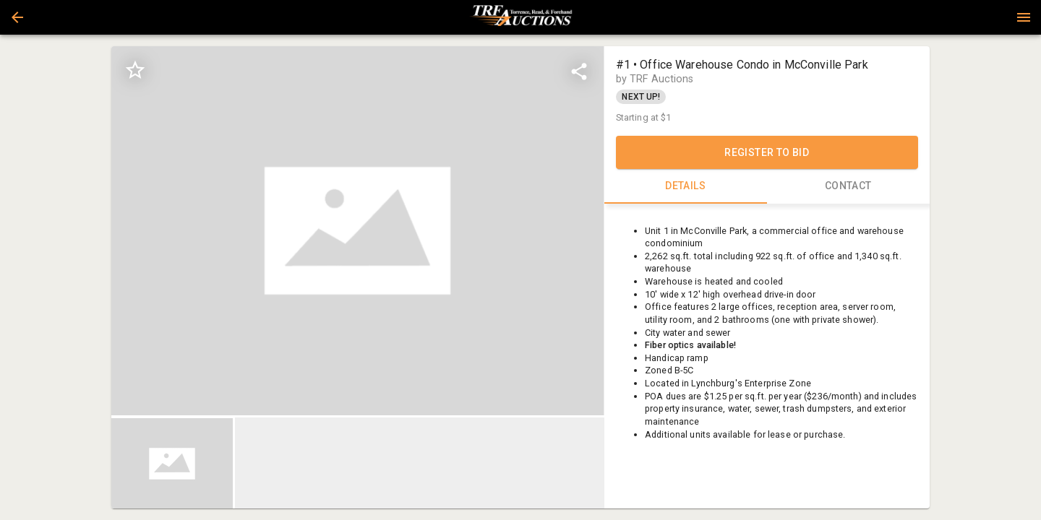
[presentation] (520, 17)
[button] (17, 17)
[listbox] (357, 230)
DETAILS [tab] (685, 186)
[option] (357, 230)
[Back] (17, 17)
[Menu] (1023, 17)
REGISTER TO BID (767, 152)
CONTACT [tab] (848, 186)
